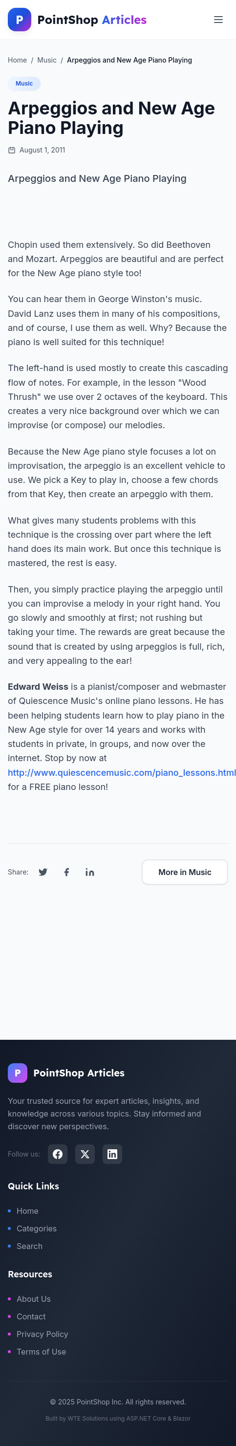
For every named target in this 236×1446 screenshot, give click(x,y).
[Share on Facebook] (66, 872)
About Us (29, 1299)
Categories (32, 1228)
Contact (26, 1316)
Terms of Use (37, 1352)
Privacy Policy (38, 1334)
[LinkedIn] (112, 1154)
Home (23, 1211)
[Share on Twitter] (43, 872)
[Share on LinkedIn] (90, 872)
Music (24, 83)
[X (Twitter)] (85, 1154)
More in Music (185, 872)
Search (25, 1246)
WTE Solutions (87, 1418)
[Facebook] (57, 1154)
